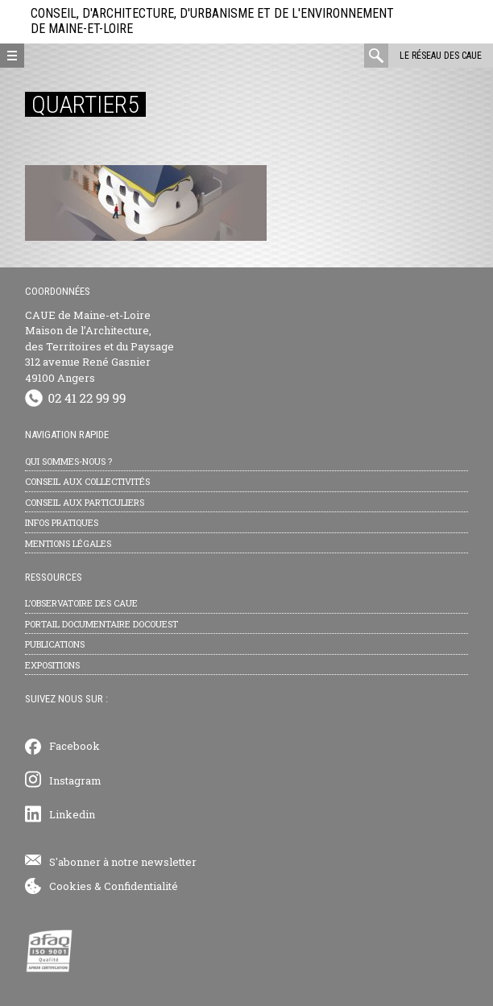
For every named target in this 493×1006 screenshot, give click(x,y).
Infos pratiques (61, 522)
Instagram (75, 780)
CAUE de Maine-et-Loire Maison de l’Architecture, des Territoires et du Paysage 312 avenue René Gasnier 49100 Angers (99, 346)
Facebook (74, 746)
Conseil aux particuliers (84, 502)
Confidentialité (141, 886)
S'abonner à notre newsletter (123, 862)
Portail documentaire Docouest (101, 624)
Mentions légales (68, 543)
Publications (55, 644)
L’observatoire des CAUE (81, 603)
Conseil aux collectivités (87, 481)
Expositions (52, 665)
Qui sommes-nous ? (68, 461)
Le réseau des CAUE (441, 55)
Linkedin (72, 814)
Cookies (70, 886)
